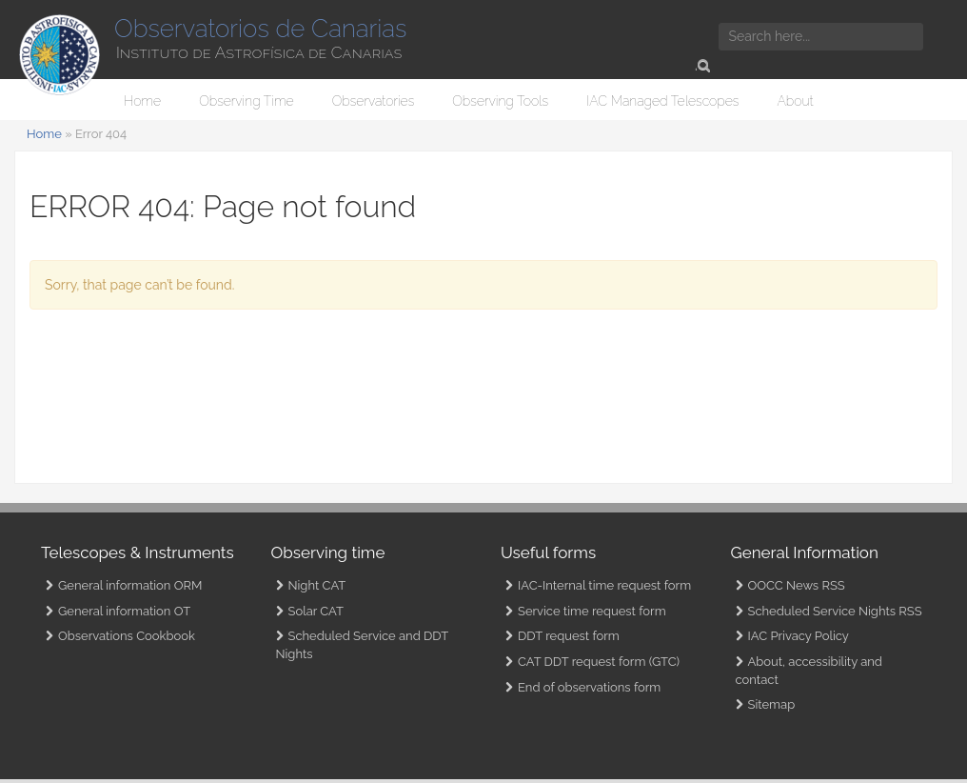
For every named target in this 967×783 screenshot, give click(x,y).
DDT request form (569, 636)
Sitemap (772, 704)
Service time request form (592, 611)
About (795, 101)
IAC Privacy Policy (798, 636)
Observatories (373, 101)
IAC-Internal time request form (604, 585)
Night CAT (317, 585)
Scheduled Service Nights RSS (835, 611)
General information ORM (130, 585)
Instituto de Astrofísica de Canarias (259, 52)
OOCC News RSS (796, 585)
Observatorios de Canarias (260, 28)
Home (142, 101)
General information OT (124, 611)
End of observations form (589, 687)
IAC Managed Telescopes (662, 101)
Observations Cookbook (126, 636)
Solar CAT (316, 611)
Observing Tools (500, 101)
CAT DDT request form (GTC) (599, 661)
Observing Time (246, 101)
